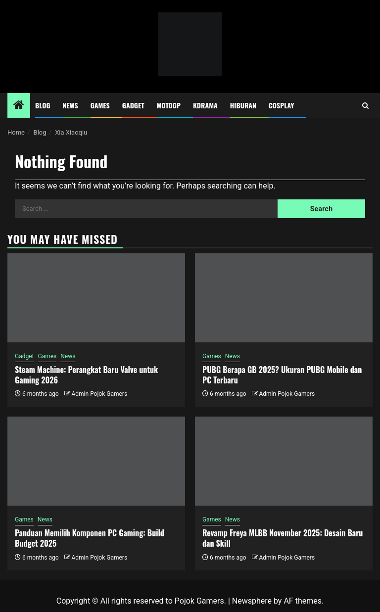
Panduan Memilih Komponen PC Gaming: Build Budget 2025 (89, 538)
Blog (42, 105)
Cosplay (281, 105)
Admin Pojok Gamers (99, 393)
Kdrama (205, 105)
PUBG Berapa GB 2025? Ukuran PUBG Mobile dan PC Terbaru (282, 375)
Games (100, 105)
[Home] (18, 106)
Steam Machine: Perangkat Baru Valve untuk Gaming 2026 (86, 375)
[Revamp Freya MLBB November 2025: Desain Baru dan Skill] (284, 461)
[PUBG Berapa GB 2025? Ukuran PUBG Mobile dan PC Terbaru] (284, 297)
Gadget (133, 105)
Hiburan (243, 105)
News (70, 105)
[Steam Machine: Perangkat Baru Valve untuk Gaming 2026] (96, 297)
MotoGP (169, 105)
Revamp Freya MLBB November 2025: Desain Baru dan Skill (282, 538)
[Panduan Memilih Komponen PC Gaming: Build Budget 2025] (96, 461)
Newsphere (252, 601)
